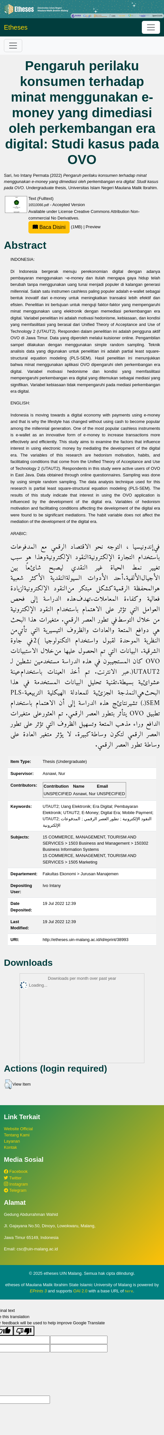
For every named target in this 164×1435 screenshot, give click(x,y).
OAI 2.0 (80, 1290)
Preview (93, 226)
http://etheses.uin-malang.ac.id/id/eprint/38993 (86, 939)
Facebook (16, 1171)
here (129, 1291)
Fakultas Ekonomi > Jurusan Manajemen (81, 873)
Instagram (16, 1184)
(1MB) (55, 226)
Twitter (13, 1177)
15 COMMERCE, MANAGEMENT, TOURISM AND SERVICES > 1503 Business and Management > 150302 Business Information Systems (95, 843)
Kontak (10, 1147)
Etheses (15, 27)
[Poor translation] (23, 1331)
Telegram (15, 1190)
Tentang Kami (16, 1135)
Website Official (18, 1128)
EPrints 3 (38, 1290)
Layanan (12, 1141)
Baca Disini (49, 227)
